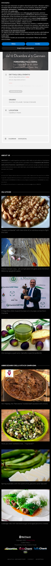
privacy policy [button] (5, 36)
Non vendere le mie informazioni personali (13, 30)
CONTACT (31, 559)
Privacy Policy (30, 540)
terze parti (29, 13)
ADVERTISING (40, 559)
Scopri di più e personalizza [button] (25, 48)
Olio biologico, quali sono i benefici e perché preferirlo (21, 353)
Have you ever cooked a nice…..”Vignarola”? (17, 444)
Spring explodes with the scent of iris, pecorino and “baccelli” (24, 484)
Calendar (12, 139)
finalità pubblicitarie (42, 18)
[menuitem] (27, 77)
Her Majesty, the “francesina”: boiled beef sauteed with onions (24, 404)
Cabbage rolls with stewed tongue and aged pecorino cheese (24, 524)
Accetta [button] (37, 44)
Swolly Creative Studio (30, 545)
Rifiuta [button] (13, 44)
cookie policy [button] (14, 11)
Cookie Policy (25, 542)
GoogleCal (22, 139)
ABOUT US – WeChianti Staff (16, 559)
